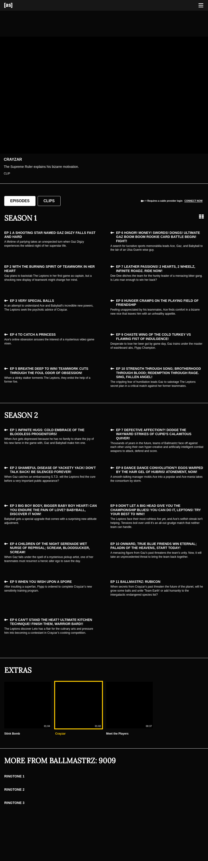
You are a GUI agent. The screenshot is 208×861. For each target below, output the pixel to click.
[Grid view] (201, 216)
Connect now (193, 201)
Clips (49, 201)
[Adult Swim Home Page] (14, 5)
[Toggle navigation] (201, 5)
